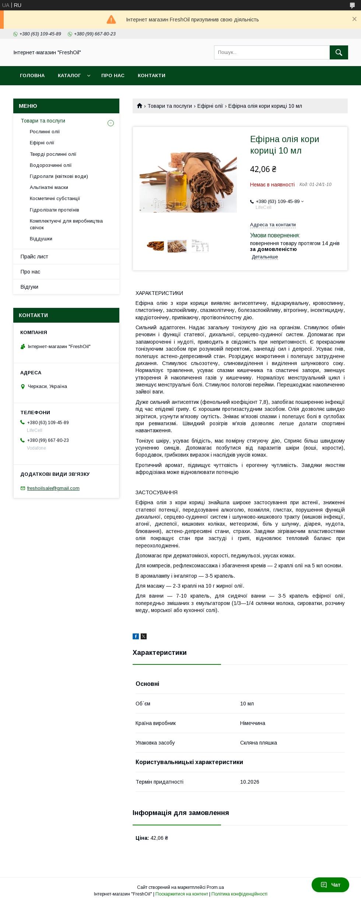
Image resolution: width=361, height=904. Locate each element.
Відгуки (29, 287)
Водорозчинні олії (51, 165)
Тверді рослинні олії (53, 154)
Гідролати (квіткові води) (59, 176)
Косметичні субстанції (55, 198)
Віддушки (41, 238)
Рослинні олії (45, 131)
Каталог (69, 75)
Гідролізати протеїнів (54, 210)
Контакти (151, 75)
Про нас (113, 75)
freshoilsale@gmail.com (53, 488)
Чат (330, 884)
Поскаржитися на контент (181, 894)
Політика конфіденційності (239, 894)
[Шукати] (339, 52)
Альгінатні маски (49, 187)
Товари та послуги (169, 106)
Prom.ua (215, 887)
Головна (32, 75)
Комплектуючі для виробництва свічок (66, 224)
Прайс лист (34, 256)
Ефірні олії (210, 106)
